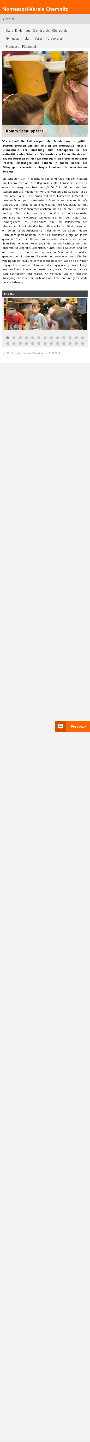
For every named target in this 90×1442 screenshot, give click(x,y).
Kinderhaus (22, 31)
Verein (39, 38)
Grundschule (41, 31)
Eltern (28, 38)
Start (9, 31)
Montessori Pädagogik (21, 47)
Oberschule (59, 31)
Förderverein (55, 38)
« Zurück (8, 19)
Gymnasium (14, 38)
